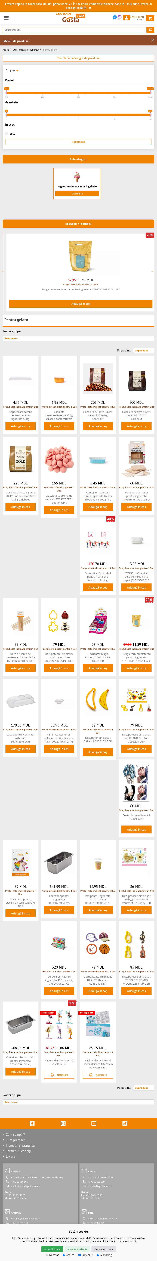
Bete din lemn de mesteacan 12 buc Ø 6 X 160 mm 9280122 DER (20, 657)
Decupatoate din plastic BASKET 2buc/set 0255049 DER (98, 980)
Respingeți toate (103, 1249)
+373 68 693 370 (19, 1223)
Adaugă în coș (77, 304)
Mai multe (77, 193)
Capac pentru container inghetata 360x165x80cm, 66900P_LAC (21, 738)
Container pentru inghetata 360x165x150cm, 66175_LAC (59, 899)
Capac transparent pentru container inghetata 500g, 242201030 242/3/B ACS (20, 415)
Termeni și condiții (18, 1151)
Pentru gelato (50, 49)
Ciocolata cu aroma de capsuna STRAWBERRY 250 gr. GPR (59, 499)
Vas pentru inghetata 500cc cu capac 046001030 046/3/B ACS (97, 899)
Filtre (12, 71)
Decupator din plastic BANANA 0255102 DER (98, 739)
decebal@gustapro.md (100, 1186)
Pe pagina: (124, 350)
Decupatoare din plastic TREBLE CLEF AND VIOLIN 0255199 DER (136, 980)
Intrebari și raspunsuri (21, 1145)
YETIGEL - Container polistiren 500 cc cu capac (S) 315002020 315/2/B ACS (136, 576)
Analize (68, 1255)
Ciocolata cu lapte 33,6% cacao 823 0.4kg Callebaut (98, 415)
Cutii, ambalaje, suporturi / (27, 49)
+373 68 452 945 (96, 1223)
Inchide (152, 40)
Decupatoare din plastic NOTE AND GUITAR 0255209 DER (136, 738)
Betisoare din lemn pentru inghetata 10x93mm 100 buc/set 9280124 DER (136, 496)
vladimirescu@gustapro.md (26, 1186)
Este (10, 133)
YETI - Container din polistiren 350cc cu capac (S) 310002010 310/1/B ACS (59, 738)
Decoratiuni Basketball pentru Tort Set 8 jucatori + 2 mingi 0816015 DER (77, 289)
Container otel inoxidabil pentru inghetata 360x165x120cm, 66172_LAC (20, 1060)
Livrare (11, 1156)
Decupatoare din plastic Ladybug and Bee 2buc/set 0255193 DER (59, 657)
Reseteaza (78, 141)
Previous (2, 271)
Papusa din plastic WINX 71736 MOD (59, 1062)
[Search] (78, 30)
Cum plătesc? (15, 1140)
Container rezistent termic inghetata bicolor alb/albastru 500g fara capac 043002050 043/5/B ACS (98, 496)
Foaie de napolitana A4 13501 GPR (136, 816)
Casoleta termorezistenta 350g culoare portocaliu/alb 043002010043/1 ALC (59, 415)
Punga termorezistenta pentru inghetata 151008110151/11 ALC (136, 657)
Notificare (59, 1075)
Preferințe (85, 1255)
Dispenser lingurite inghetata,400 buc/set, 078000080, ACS (59, 980)
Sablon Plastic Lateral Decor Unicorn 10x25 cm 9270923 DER (98, 1064)
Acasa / (7, 49)
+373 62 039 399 (96, 1181)
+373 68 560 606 (19, 1181)
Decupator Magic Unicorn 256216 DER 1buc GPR (97, 657)
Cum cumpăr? (15, 1134)
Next (152, 271)
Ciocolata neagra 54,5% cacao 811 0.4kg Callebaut (136, 415)
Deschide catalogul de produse (78, 58)
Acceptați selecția (77, 1249)
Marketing (104, 1255)
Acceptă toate (52, 1249)
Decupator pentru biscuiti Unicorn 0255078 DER (21, 902)
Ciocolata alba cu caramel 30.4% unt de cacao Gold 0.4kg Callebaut (20, 496)
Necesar (52, 1255)
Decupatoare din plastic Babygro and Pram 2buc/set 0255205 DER (136, 899)
